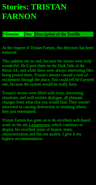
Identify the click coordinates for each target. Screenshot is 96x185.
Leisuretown (39, 125)
